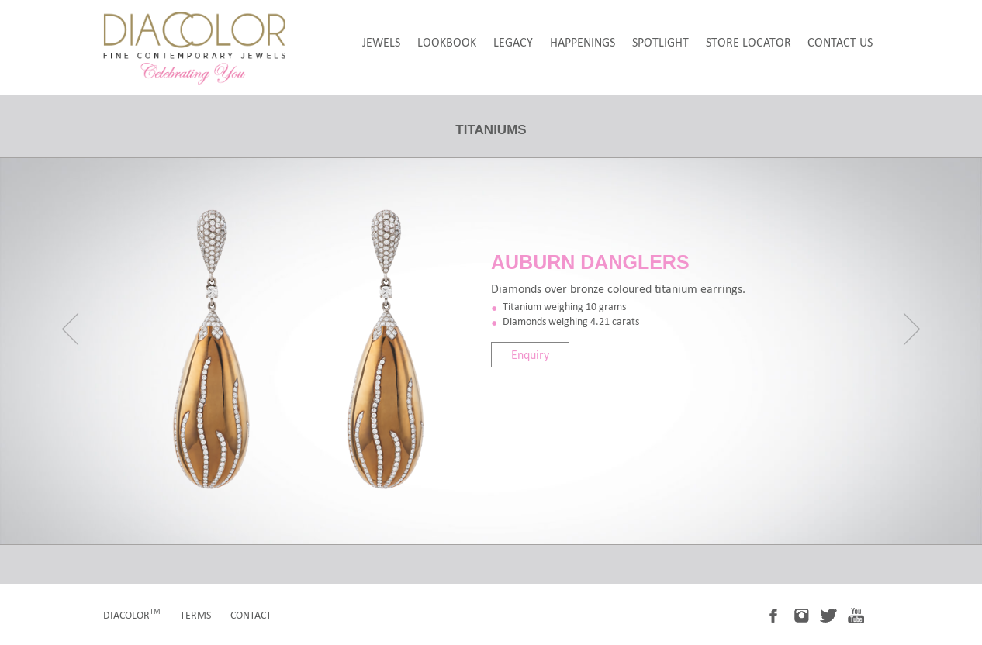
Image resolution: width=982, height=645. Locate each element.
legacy (513, 42)
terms (195, 615)
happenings (582, 42)
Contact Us (840, 42)
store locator (748, 42)
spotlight (660, 42)
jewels (381, 42)
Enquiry (530, 354)
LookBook (446, 42)
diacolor (132, 615)
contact (250, 615)
